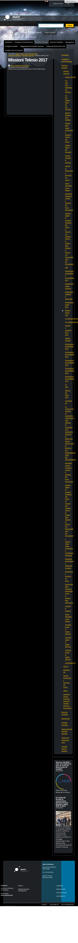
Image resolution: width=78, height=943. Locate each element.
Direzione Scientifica (56, 42)
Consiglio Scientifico (11, 46)
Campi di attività (35, 32)
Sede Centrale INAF (31, 54)
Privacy (20, 885)
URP (62, 32)
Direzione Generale (41, 42)
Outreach (9, 37)
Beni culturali (31, 37)
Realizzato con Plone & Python (9, 905)
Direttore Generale (28, 55)
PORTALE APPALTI (61, 892)
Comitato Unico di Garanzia (14, 50)
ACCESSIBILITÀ (60, 896)
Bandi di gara (60, 889)
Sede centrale (50, 32)
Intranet (19, 37)
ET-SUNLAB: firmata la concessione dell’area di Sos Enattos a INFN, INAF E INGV (62, 802)
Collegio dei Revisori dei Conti (55, 46)
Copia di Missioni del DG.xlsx (18, 65)
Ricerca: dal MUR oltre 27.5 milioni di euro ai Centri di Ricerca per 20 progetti (63, 765)
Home (9, 32)
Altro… (67, 856)
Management (69, 42)
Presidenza (8, 42)
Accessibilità (54, 904)
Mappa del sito (58, 3)
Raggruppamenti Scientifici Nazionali (32, 46)
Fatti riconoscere (71, 1)
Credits (44, 904)
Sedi (22, 54)
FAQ (68, 3)
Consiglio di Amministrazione (24, 42)
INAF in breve (21, 32)
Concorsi (59, 885)
